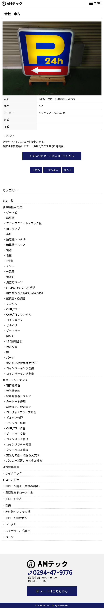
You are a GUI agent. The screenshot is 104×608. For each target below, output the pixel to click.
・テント (8, 266)
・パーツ (8, 357)
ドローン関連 (11, 479)
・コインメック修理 (15, 439)
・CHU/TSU (11, 309)
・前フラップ (11, 228)
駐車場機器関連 (12, 207)
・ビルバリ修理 (13, 417)
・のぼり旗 (10, 346)
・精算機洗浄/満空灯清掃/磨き (23, 293)
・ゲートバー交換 (14, 433)
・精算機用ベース (14, 244)
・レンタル (10, 304)
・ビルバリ (10, 325)
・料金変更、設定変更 (17, 407)
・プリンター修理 (14, 423)
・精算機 (8, 218)
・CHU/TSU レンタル (17, 314)
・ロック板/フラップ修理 (19, 412)
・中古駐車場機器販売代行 (20, 363)
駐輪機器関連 (11, 467)
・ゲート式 (10, 212)
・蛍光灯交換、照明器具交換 (21, 455)
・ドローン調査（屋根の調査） (22, 486)
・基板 (7, 234)
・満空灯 (8, 277)
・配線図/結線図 (14, 298)
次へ (68, 170)
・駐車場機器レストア (17, 396)
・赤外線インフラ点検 (16, 511)
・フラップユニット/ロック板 (22, 223)
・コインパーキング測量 (18, 373)
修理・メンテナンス (15, 380)
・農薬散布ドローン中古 (18, 492)
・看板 (7, 255)
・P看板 (8, 261)
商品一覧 (8, 200)
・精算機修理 (11, 385)
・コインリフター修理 (17, 444)
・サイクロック (12, 473)
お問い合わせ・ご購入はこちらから (52, 156)
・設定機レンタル (14, 239)
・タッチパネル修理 (15, 450)
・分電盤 (8, 271)
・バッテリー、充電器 (16, 530)
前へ (36, 170)
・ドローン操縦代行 (15, 518)
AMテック (15, 4)
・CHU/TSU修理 (14, 428)
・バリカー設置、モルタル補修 (22, 460)
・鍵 (6, 352)
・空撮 (7, 505)
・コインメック (13, 320)
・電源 (7, 250)
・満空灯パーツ (13, 282)
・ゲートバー (11, 330)
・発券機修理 (11, 390)
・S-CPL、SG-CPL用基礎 (19, 287)
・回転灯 (8, 336)
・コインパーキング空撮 (18, 368)
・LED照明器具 (12, 341)
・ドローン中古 (12, 499)
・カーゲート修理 (14, 401)
